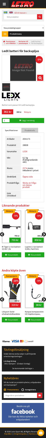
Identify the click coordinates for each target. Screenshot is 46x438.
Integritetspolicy (20, 434)
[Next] (44, 234)
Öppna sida (28, 176)
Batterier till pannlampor (23, 42)
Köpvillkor (8, 434)
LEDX (25, 151)
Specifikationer (11, 130)
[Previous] (2, 234)
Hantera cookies (35, 434)
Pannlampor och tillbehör (11, 42)
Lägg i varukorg (27, 120)
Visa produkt (11, 255)
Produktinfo (30, 130)
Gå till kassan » (20, 13)
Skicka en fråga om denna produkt (29, 185)
